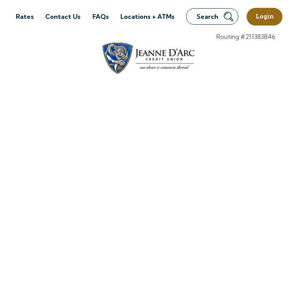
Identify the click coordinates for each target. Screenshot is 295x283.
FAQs (100, 16)
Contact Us (63, 16)
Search (215, 16)
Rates (25, 16)
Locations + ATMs (147, 16)
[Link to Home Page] (147, 59)
